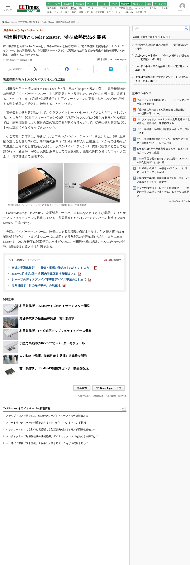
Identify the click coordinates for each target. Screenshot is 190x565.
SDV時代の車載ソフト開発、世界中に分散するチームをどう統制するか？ (47, 443)
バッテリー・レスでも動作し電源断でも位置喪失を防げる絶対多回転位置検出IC (51, 429)
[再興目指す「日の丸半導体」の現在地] (38, 285)
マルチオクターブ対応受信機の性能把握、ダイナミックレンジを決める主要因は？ (52, 436)
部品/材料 (22, 22)
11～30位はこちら (181, 201)
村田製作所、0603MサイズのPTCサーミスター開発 (54, 306)
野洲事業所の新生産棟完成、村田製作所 (47, 318)
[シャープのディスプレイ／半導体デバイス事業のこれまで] (51, 279)
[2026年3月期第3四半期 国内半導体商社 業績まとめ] (46, 273)
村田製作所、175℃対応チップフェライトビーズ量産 (55, 330)
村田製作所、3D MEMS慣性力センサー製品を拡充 (54, 368)
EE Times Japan (9, 22)
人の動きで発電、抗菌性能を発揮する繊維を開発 (53, 355)
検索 (187, 28)
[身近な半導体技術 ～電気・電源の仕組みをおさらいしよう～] (54, 267)
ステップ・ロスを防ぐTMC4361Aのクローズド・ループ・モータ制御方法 (47, 415)
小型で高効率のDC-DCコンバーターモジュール (52, 343)
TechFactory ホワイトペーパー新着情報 (26, 408)
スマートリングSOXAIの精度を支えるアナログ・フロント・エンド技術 (46, 422)
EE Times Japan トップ (108, 388)
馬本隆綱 (102, 59)
